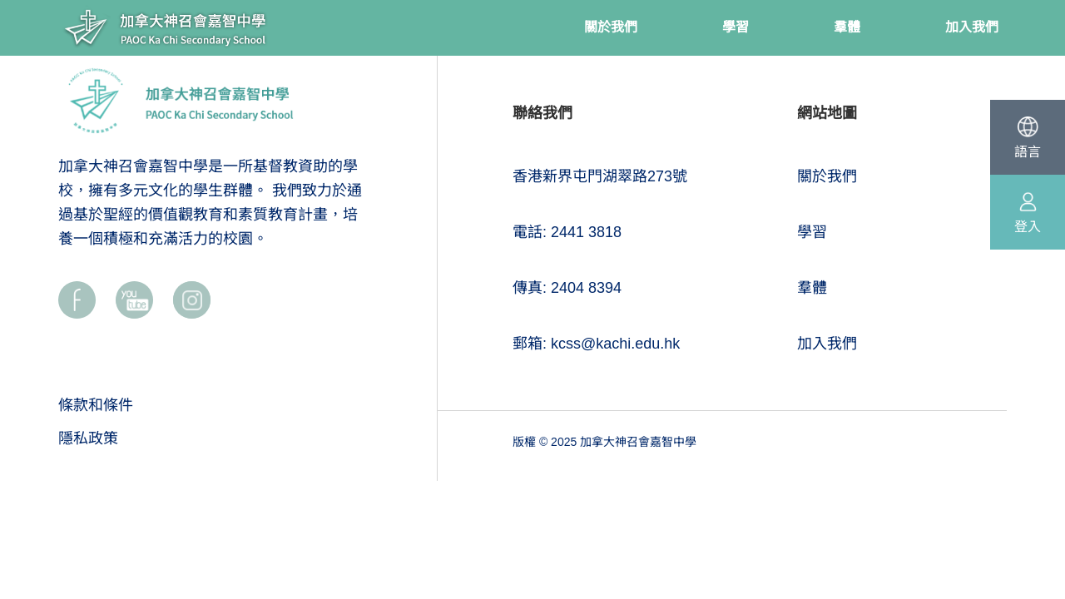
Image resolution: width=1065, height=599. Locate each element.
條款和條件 (95, 405)
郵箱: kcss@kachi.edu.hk (596, 343)
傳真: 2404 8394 (567, 288)
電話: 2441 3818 (567, 232)
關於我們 (827, 176)
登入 (1027, 227)
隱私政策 (88, 438)
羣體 (812, 288)
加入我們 (827, 343)
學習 (812, 232)
